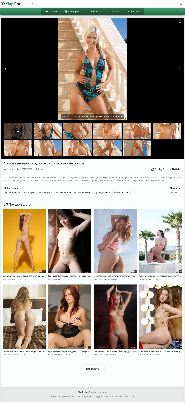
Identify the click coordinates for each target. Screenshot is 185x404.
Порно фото (92, 368)
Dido (174, 193)
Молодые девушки (83, 193)
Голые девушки (12, 193)
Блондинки (29, 193)
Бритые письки (63, 193)
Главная (51, 11)
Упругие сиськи (103, 193)
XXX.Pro (10, 3)
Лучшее (134, 11)
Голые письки (46, 193)
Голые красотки (121, 193)
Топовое (113, 11)
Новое (93, 11)
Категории (72, 11)
